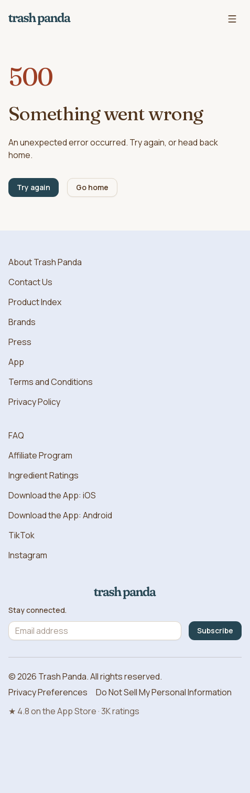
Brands (22, 322)
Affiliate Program (40, 455)
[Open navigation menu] (232, 18)
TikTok (21, 535)
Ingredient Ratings (43, 475)
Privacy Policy (34, 402)
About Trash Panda (45, 262)
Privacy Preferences (48, 692)
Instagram (27, 555)
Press (19, 342)
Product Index (34, 302)
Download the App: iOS (52, 495)
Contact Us (30, 282)
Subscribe (215, 630)
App (16, 362)
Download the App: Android (60, 515)
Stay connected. (37, 610)
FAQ (16, 435)
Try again (33, 187)
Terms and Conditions (50, 382)
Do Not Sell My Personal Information (164, 692)
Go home (92, 187)
